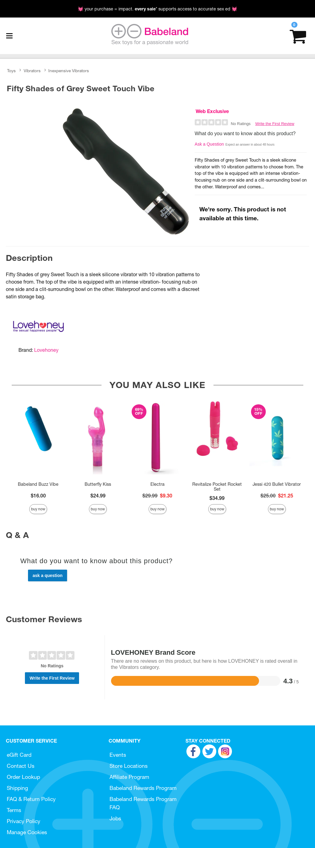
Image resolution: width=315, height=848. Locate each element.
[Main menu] (9, 36)
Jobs (115, 818)
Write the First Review (274, 123)
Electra (157, 484)
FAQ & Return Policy (31, 799)
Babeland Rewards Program (143, 788)
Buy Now (38, 509)
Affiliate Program (129, 777)
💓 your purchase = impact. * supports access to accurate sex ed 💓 (157, 9)
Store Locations (129, 766)
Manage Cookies (27, 832)
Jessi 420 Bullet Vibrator (277, 484)
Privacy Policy (23, 821)
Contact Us (20, 766)
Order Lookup (23, 777)
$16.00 (38, 496)
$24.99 (98, 496)
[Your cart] (298, 36)
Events (118, 755)
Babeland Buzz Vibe (38, 484)
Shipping (17, 788)
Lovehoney (46, 350)
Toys (11, 70)
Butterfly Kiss (98, 484)
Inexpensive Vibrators (68, 70)
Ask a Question (209, 144)
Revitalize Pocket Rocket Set (217, 486)
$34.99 (217, 498)
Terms (14, 810)
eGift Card (19, 755)
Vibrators (32, 70)
